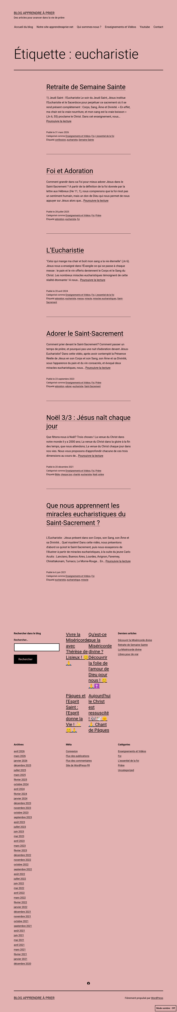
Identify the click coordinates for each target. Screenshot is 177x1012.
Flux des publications (77, 756)
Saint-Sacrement (92, 386)
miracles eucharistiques (104, 298)
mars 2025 (20, 774)
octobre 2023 (21, 812)
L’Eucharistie (65, 250)
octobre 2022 (21, 864)
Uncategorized (126, 770)
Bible (57, 474)
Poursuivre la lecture (58, 121)
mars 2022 (20, 897)
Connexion (72, 751)
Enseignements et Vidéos (120, 27)
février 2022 (20, 902)
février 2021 (20, 954)
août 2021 (19, 930)
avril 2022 (19, 892)
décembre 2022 (22, 855)
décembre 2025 (22, 765)
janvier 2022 (20, 907)
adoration (59, 219)
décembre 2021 (22, 911)
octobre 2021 (21, 921)
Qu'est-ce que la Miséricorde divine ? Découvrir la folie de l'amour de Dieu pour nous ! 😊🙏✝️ (100, 660)
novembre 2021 (22, 916)
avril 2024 (19, 789)
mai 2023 (19, 836)
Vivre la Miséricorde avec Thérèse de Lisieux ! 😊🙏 (77, 649)
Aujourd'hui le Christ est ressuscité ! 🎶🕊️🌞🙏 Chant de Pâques (99, 713)
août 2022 (19, 874)
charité (76, 474)
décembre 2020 (22, 963)
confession (60, 139)
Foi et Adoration (69, 171)
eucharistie (72, 139)
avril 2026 (19, 751)
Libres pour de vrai (128, 654)
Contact (158, 27)
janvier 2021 (20, 958)
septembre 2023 (23, 817)
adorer (68, 386)
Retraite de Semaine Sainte (86, 87)
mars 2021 (20, 949)
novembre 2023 (22, 807)
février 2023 (20, 850)
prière (101, 474)
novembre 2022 (22, 859)
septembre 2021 (23, 925)
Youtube (145, 27)
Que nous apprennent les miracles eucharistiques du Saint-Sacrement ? (86, 514)
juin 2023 (19, 831)
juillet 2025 (20, 770)
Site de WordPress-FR (78, 765)
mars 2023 (20, 845)
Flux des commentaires (79, 760)
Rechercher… (21, 639)
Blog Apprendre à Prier (34, 13)
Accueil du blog (23, 27)
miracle (88, 298)
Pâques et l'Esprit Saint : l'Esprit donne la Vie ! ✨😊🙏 (76, 713)
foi (78, 219)
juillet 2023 (20, 826)
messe (80, 298)
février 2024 (20, 793)
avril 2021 (19, 944)
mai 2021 (19, 940)
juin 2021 (19, 935)
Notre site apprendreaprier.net (55, 27)
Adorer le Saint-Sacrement (84, 333)
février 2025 (20, 779)
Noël (95, 474)
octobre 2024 (21, 784)
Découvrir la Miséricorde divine (135, 640)
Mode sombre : (165, 1008)
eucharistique (73, 579)
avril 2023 (19, 840)
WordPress (157, 998)
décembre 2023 (22, 803)
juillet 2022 (20, 878)
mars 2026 (20, 756)
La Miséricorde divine (129, 649)
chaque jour (66, 474)
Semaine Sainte (86, 139)
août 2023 (19, 822)
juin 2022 (19, 883)
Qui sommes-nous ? (89, 27)
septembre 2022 (23, 869)
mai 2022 (19, 888)
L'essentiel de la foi (104, 136)
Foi (92, 136)
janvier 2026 (20, 760)
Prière (98, 215)
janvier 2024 (20, 798)
